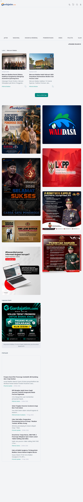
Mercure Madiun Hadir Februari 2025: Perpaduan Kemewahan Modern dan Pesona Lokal (41, 76)
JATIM (6, 38)
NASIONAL (16, 38)
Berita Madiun (6, 86)
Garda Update (8, 386)
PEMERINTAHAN (48, 38)
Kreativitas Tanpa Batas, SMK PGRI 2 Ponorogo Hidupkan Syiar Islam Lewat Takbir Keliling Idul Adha (25, 437)
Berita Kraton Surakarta (19, 415)
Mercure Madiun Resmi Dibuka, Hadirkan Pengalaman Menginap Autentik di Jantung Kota (13, 76)
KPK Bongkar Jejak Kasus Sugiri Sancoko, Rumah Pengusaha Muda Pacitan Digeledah (23, 392)
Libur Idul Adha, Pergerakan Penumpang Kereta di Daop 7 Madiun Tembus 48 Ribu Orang (24, 421)
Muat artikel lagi (41, 95)
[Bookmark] (24, 55)
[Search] (77, 5)
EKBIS (60, 38)
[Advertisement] (41, 21)
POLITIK (70, 38)
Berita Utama (16, 401)
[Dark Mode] (70, 5)
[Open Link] (81, 5)
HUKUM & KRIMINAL (31, 38)
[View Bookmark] (73, 5)
